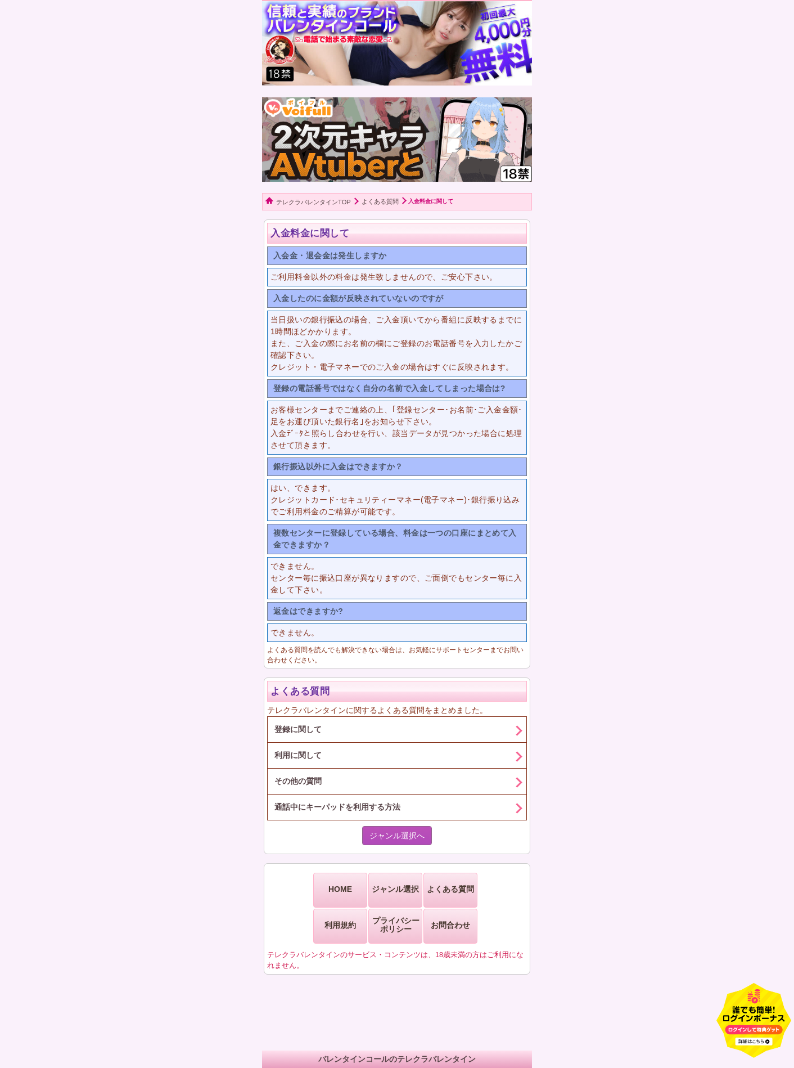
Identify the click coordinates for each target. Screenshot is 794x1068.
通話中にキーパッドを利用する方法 (337, 806)
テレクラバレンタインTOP (313, 202)
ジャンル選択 (395, 889)
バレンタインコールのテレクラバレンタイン (397, 1058)
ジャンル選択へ (397, 835)
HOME (340, 889)
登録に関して (298, 729)
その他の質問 (298, 781)
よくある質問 (380, 201)
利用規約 (340, 925)
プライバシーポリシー (395, 925)
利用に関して (298, 755)
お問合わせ (450, 925)
